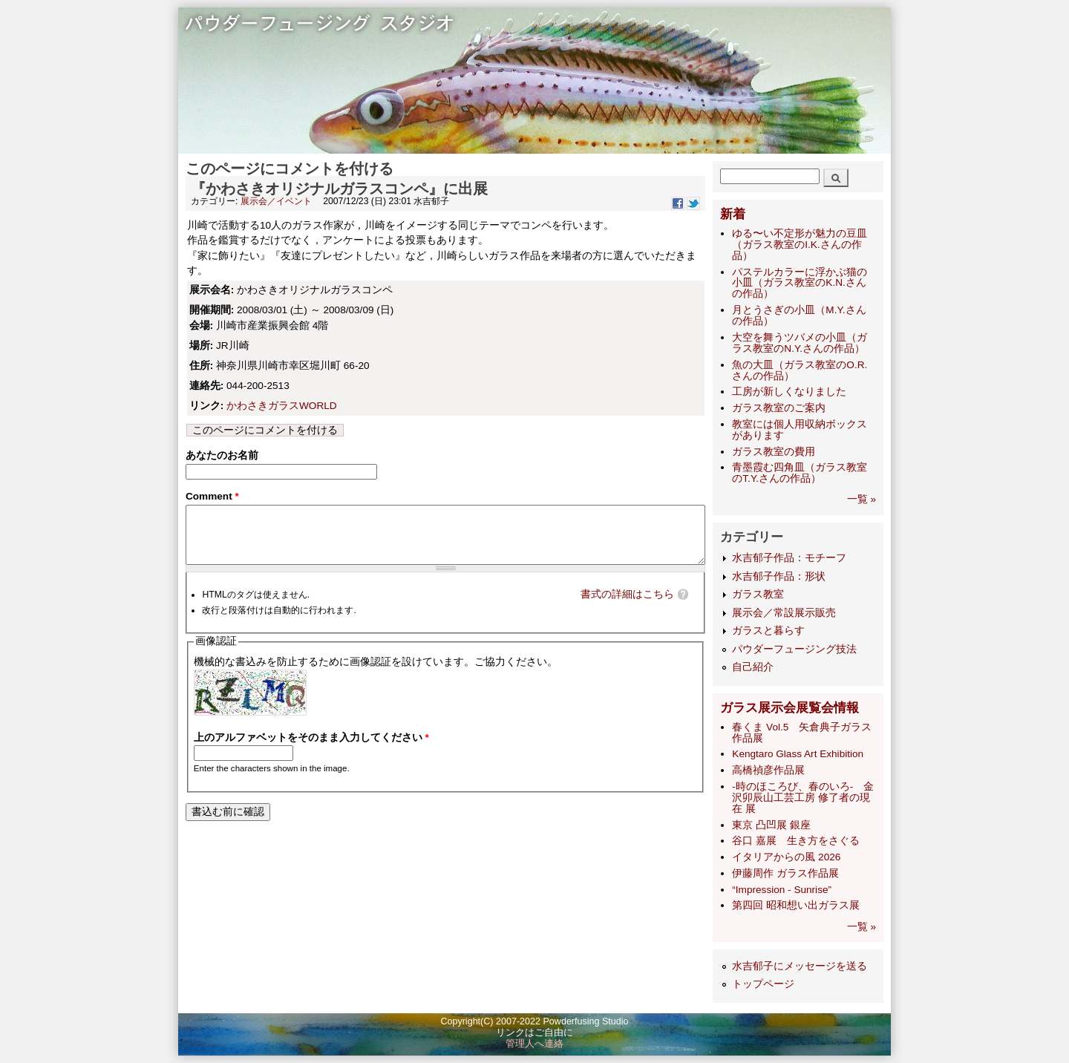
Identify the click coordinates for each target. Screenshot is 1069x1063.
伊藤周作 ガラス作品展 (785, 873)
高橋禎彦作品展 (768, 770)
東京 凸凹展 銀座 (771, 825)
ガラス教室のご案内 (779, 407)
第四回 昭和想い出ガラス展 (796, 905)
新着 (732, 214)
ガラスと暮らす (768, 630)
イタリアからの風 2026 (786, 857)
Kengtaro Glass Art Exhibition (797, 753)
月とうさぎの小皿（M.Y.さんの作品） (799, 315)
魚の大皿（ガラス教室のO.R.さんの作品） (799, 370)
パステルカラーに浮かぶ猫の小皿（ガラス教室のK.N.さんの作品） (799, 283)
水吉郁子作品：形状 (779, 576)
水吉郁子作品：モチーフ (789, 557)
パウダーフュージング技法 (794, 649)
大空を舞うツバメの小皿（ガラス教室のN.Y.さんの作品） (799, 343)
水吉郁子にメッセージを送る (799, 966)
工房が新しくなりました (789, 391)
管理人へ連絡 (534, 1044)
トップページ (763, 984)
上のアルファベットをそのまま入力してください (311, 751)
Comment (212, 499)
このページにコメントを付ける (265, 430)
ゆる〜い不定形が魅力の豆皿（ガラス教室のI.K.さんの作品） (799, 244)
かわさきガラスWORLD (281, 405)
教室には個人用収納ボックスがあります (799, 430)
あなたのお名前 (222, 455)
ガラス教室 (758, 594)
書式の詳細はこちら (627, 608)
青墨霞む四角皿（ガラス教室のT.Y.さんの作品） (799, 473)
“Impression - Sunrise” (781, 889)
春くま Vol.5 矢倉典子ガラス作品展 (802, 733)
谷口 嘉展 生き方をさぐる (796, 840)
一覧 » (861, 499)
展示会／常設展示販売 (784, 612)
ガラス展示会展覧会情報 (789, 708)
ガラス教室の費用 (773, 451)
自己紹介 (753, 667)
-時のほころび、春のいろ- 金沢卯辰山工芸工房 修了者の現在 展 (803, 797)
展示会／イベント (276, 201)
